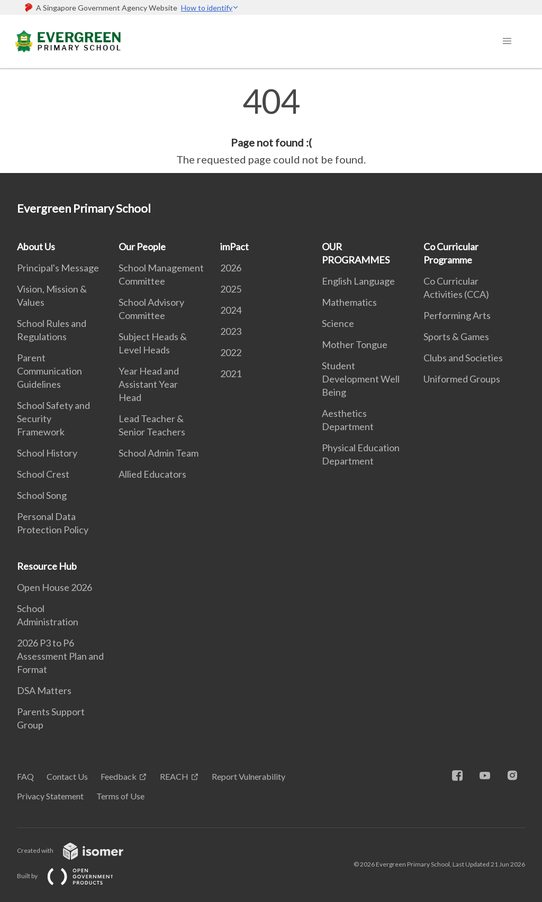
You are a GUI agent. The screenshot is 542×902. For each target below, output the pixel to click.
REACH (174, 776)
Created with (78, 850)
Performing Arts (457, 315)
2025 (230, 289)
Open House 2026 (54, 587)
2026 (230, 268)
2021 (230, 373)
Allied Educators (152, 474)
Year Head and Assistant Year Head (149, 384)
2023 (230, 331)
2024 (230, 310)
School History (47, 453)
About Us (36, 246)
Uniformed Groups (461, 379)
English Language (358, 281)
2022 (230, 352)
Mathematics (349, 302)
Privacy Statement (50, 796)
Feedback (119, 776)
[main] (271, 126)
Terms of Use (120, 796)
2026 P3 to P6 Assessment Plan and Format (60, 656)
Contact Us (67, 776)
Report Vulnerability (248, 776)
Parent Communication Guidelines (49, 371)
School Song (42, 495)
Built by (73, 876)
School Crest (43, 474)
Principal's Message (58, 268)
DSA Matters (44, 690)
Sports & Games (456, 336)
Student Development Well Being (361, 379)
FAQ (25, 776)
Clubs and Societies (463, 357)
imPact (234, 246)
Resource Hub (47, 566)
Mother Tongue (354, 344)
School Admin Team (158, 453)
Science (338, 323)
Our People (142, 246)
